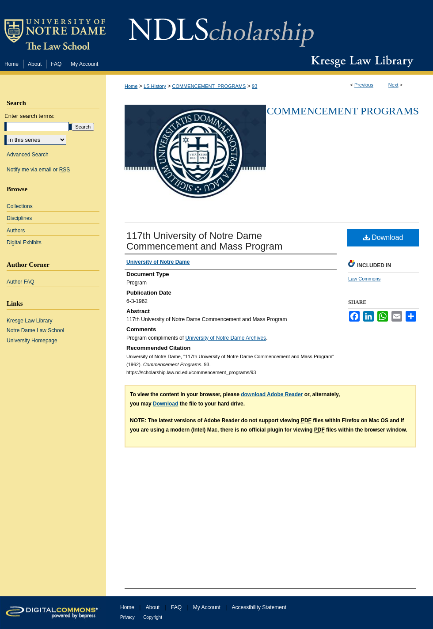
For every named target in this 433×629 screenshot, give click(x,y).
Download (383, 237)
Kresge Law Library (360, 61)
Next (393, 84)
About (153, 607)
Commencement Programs (343, 111)
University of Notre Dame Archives (225, 338)
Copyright (152, 617)
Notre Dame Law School (35, 330)
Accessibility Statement (259, 607)
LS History (155, 86)
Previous (363, 84)
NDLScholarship (221, 27)
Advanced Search (28, 155)
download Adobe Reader (272, 394)
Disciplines (19, 218)
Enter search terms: (29, 116)
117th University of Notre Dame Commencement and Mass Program (204, 241)
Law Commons (364, 278)
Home (131, 86)
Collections (20, 206)
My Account (206, 607)
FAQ (176, 607)
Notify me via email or (38, 170)
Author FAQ (20, 282)
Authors (16, 230)
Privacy (127, 617)
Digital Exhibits (24, 242)
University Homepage (32, 340)
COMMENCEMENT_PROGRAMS (209, 86)
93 (254, 86)
